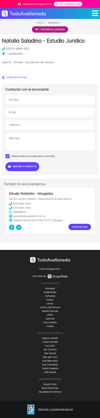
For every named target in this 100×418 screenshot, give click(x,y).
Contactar (80, 226)
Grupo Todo (50, 384)
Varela (50, 326)
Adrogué (50, 288)
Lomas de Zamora (50, 307)
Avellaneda (50, 292)
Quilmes (50, 318)
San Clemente (50, 364)
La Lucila (50, 345)
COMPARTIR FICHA (14, 77)
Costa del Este (50, 341)
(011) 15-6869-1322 (15, 48)
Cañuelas (50, 295)
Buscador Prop (50, 388)
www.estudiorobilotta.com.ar (27, 216)
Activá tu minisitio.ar (68, 4)
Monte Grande (50, 311)
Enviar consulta (22, 166)
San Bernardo (50, 360)
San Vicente (50, 322)
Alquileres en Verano (50, 391)
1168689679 (17, 212)
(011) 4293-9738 (19, 208)
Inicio (40, 22)
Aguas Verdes (50, 338)
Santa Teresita (50, 368)
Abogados (54, 22)
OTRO (50, 314)
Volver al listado (50, 29)
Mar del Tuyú (50, 357)
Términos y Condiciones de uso (55, 409)
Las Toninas (50, 349)
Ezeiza (50, 299)
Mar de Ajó (50, 353)
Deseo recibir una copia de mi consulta (30, 156)
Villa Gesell (50, 372)
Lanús (50, 303)
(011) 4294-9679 (20, 203)
